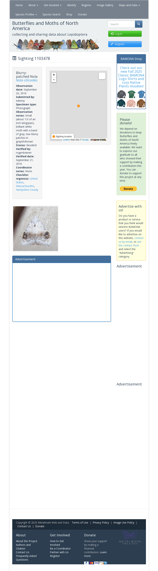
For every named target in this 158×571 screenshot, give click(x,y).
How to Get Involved (57, 543)
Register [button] (118, 44)
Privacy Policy (101, 522)
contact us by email (131, 239)
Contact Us (24, 526)
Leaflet (66, 140)
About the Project (26, 541)
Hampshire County (27, 189)
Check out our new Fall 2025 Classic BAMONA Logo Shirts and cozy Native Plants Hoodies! (131, 76)
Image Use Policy (123, 522)
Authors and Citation (23, 546)
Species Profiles (26, 14)
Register (55, 556)
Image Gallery (105, 5)
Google (85, 140)
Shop (69, 14)
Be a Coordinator (60, 548)
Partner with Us (59, 552)
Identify (71, 5)
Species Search (52, 14)
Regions (86, 5)
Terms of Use (80, 522)
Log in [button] (116, 33)
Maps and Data (129, 5)
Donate (82, 14)
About (33, 5)
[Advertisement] (61, 292)
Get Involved (52, 5)
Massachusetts (25, 186)
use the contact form (130, 243)
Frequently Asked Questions (26, 557)
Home (19, 5)
